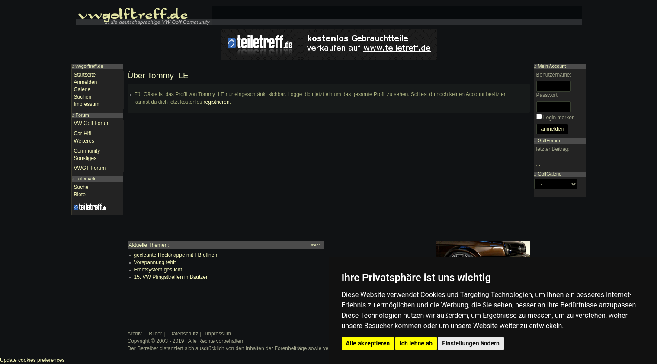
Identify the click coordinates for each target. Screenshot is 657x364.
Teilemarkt (85, 178)
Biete (80, 195)
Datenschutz (183, 334)
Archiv (135, 334)
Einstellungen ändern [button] (471, 343)
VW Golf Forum (92, 123)
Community (87, 151)
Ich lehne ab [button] (416, 343)
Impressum (86, 104)
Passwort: (547, 95)
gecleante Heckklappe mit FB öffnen (176, 255)
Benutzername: (553, 75)
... (538, 164)
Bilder (155, 334)
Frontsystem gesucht (158, 270)
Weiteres (84, 141)
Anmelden (85, 82)
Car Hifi (82, 134)
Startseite (85, 75)
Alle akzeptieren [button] (368, 343)
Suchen (83, 97)
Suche (81, 187)
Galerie (82, 89)
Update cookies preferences (32, 360)
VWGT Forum (90, 168)
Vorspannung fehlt (155, 262)
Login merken (559, 118)
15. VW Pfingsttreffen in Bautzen (171, 277)
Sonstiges (85, 158)
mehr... (317, 245)
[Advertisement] (329, 180)
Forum (82, 115)
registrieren (217, 102)
